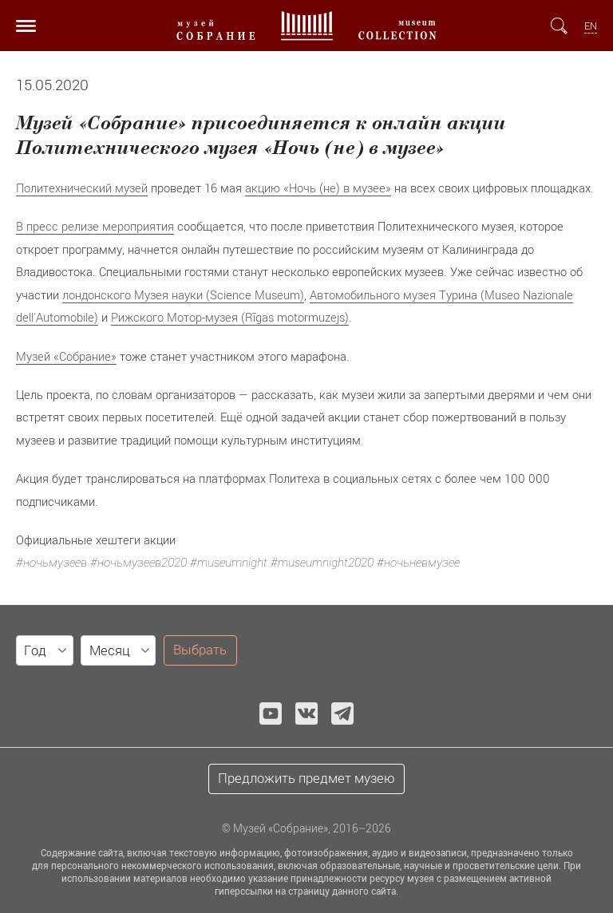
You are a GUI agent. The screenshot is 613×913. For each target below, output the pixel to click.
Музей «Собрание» (66, 356)
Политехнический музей (82, 188)
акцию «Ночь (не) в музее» (318, 188)
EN (590, 26)
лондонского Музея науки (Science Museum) (183, 294)
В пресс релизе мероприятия (95, 226)
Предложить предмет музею (306, 778)
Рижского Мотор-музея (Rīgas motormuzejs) (230, 317)
